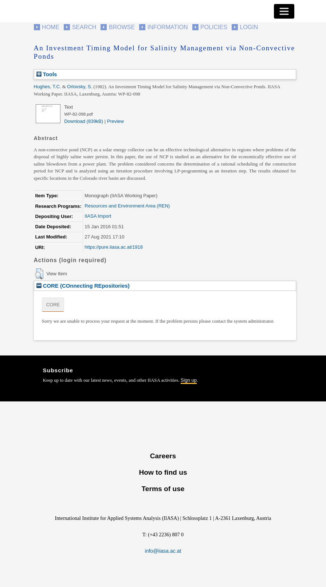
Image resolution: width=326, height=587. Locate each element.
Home (50, 27)
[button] (39, 273)
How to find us (163, 472)
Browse (122, 27)
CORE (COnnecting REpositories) (83, 286)
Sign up (189, 380)
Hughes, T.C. (47, 86)
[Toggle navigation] (284, 11)
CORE (53, 304)
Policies (213, 27)
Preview (115, 121)
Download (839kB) (83, 121)
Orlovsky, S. (79, 86)
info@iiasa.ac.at (163, 551)
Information (168, 27)
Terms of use (162, 489)
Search (84, 27)
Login (249, 27)
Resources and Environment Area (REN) (127, 206)
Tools (46, 74)
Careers (163, 456)
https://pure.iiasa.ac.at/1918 (114, 247)
